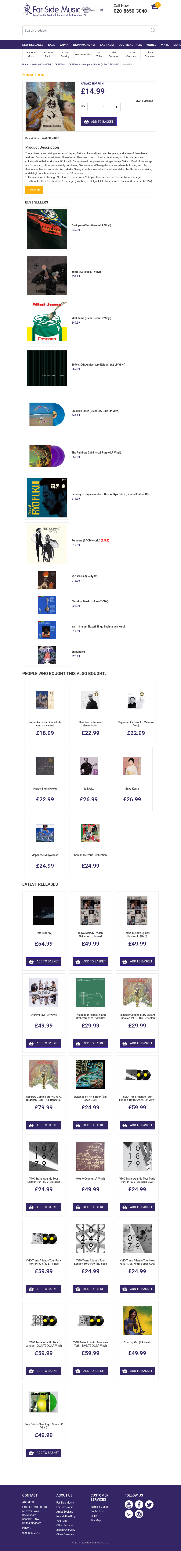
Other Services (113, 54)
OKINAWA (60, 64)
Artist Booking (65, 54)
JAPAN (64, 44)
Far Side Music (31, 54)
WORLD (152, 44)
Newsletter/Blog (83, 54)
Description (32, 138)
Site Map (96, 1520)
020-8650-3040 (31, 1532)
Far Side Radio (48, 54)
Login (94, 1515)
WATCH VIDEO (50, 138)
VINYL (165, 44)
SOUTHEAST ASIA (130, 44)
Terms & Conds (100, 1506)
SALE (51, 44)
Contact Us (97, 1511)
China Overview (150, 54)
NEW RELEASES (33, 44)
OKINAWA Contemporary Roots (84, 64)
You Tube (99, 54)
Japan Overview (131, 54)
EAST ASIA (107, 44)
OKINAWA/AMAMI (84, 44)
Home (25, 64)
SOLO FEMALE (111, 64)
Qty (82, 106)
